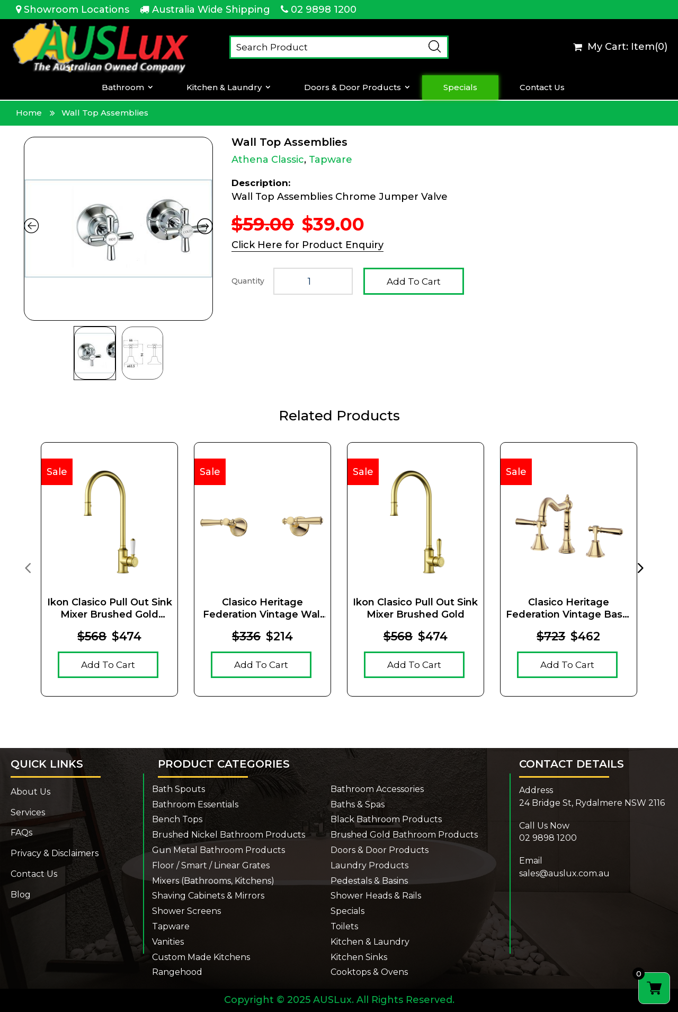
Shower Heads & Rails (376, 896)
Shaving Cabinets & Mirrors (208, 896)
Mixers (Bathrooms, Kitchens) (213, 881)
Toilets (344, 926)
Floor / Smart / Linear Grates (211, 865)
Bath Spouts (178, 789)
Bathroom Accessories (377, 789)
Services (28, 812)
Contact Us (542, 87)
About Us (30, 792)
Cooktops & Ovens (369, 972)
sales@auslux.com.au (564, 873)
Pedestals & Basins (369, 881)
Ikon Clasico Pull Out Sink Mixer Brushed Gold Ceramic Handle (109, 608)
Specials (460, 87)
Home (29, 113)
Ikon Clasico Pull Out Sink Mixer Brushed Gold (415, 608)
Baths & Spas (358, 804)
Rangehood (177, 972)
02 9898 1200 (323, 9)
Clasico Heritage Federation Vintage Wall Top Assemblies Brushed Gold (262, 608)
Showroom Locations (76, 9)
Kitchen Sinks (359, 957)
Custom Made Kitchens (201, 957)
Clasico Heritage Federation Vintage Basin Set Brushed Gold (568, 608)
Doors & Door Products (352, 87)
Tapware (330, 159)
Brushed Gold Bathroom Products (404, 835)
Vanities (168, 942)
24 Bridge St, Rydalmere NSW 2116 (592, 803)
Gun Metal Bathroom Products (218, 850)
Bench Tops (177, 819)
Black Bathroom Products (386, 819)
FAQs (21, 833)
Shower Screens (186, 911)
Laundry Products (369, 865)
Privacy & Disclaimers (55, 853)
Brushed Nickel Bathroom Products (228, 835)
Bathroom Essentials (195, 804)
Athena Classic (267, 159)
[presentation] (27, 567)
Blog (21, 895)
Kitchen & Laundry (224, 87)
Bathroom (123, 87)
